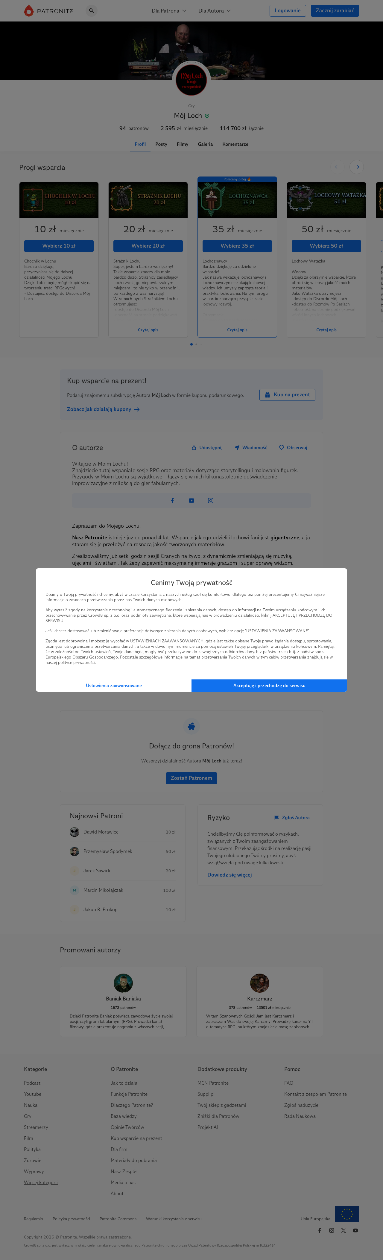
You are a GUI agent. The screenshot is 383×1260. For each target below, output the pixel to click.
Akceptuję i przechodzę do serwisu (269, 685)
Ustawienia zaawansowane (114, 685)
